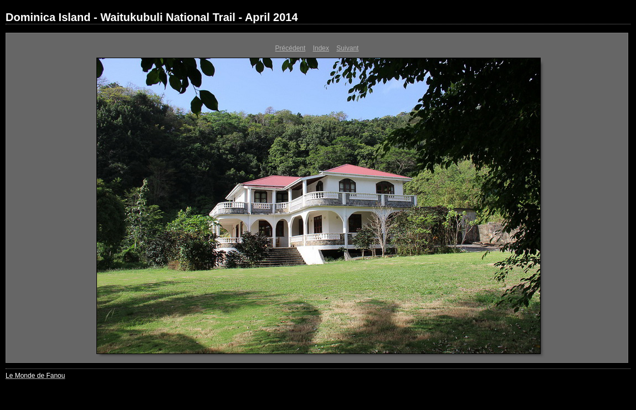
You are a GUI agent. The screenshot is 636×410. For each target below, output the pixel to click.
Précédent (290, 48)
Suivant (347, 48)
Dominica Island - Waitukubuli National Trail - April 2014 (152, 17)
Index (321, 48)
